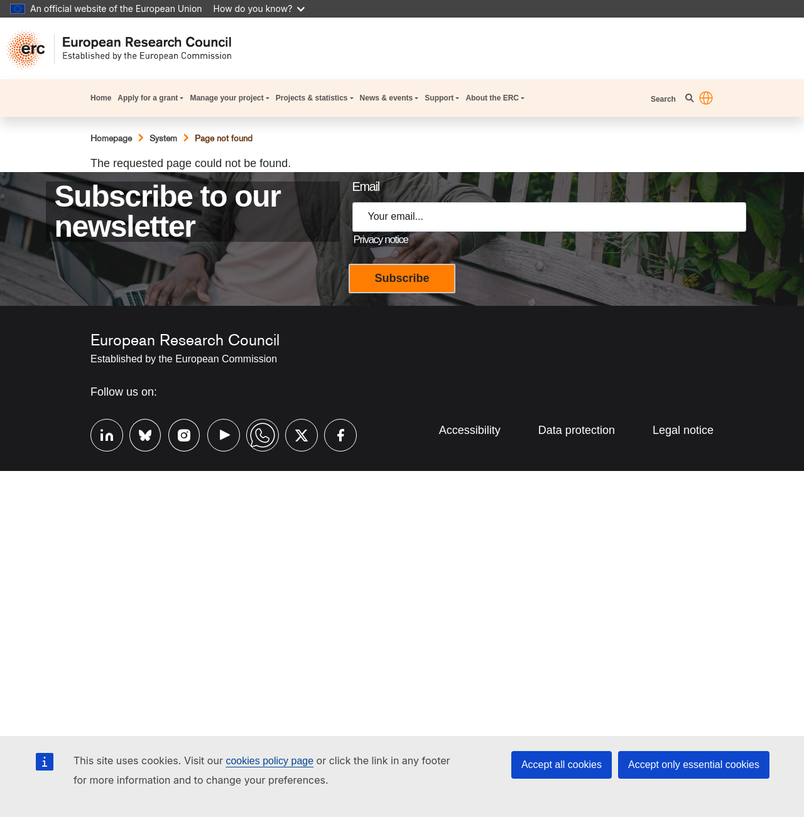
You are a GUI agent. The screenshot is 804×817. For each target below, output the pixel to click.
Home (100, 98)
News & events (386, 98)
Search (664, 99)
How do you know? (259, 8)
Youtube (217, 433)
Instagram (178, 433)
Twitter (295, 433)
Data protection (576, 430)
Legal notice (683, 430)
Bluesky (139, 433)
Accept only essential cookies (693, 764)
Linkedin (100, 433)
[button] (706, 98)
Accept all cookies (561, 764)
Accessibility (470, 430)
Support (439, 98)
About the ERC (492, 98)
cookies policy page (269, 760)
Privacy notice (381, 240)
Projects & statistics (312, 98)
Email (365, 186)
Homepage (111, 138)
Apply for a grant (147, 98)
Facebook (334, 433)
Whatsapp (256, 433)
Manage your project (226, 98)
